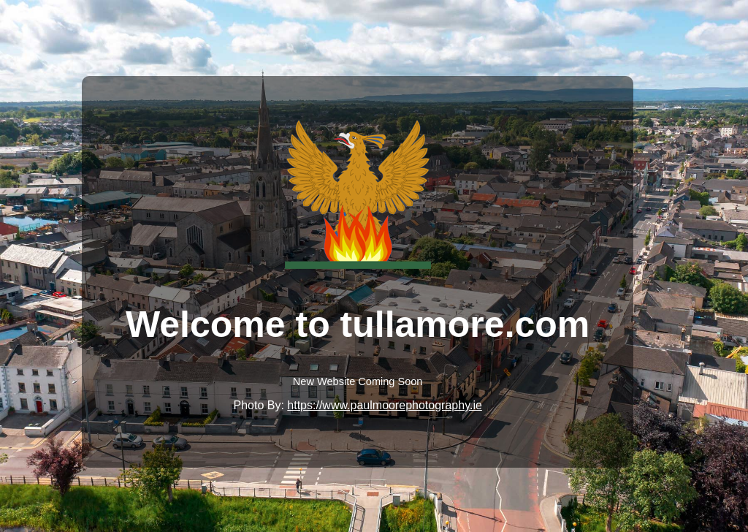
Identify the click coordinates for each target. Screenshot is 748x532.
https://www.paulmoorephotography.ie (384, 405)
